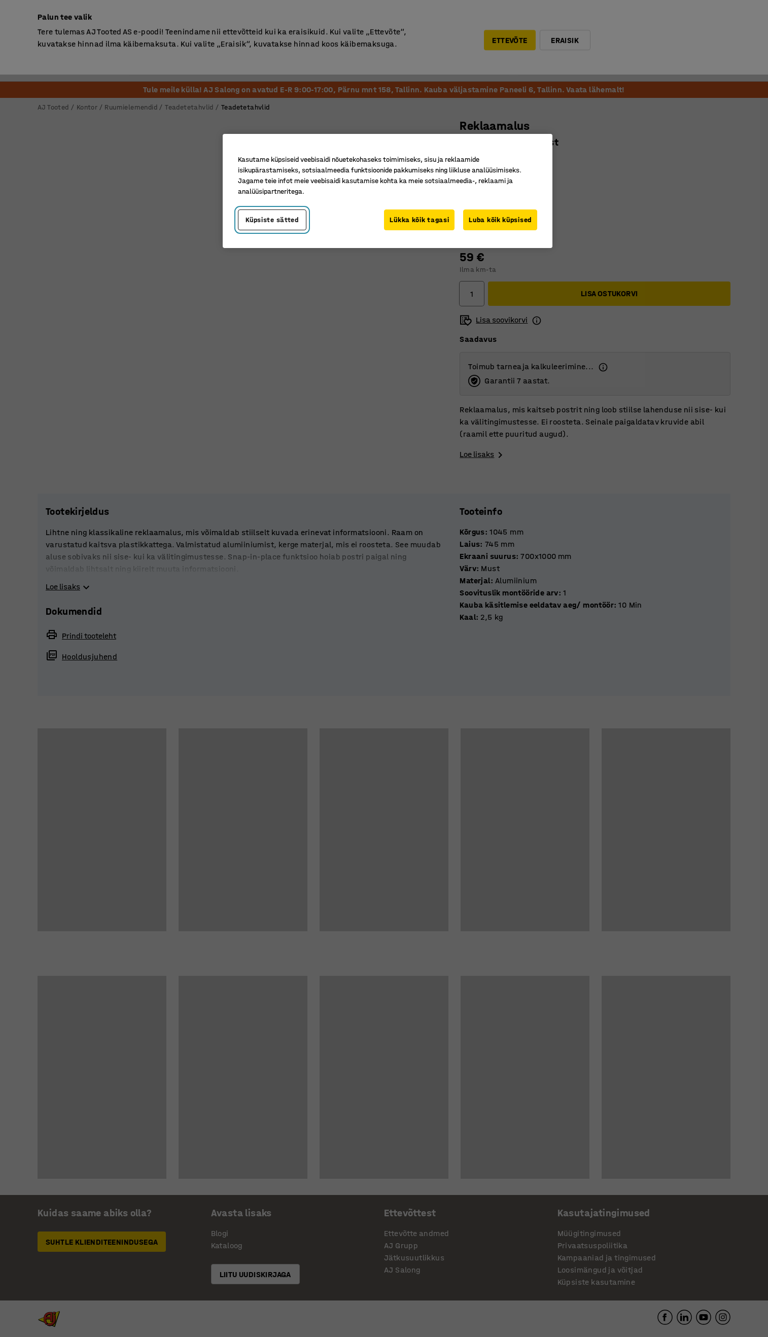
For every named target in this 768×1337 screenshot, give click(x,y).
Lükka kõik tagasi (419, 220)
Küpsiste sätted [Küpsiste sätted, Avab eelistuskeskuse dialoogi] (272, 220)
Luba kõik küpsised (500, 220)
